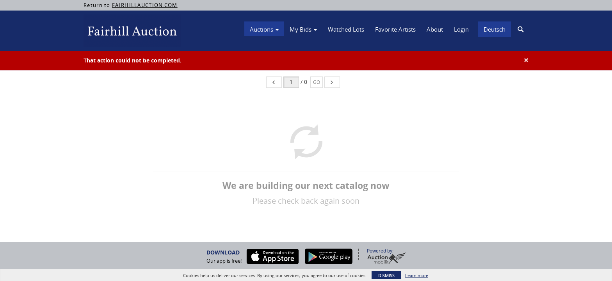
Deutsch (494, 29)
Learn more (416, 275)
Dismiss (386, 275)
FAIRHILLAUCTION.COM (145, 5)
